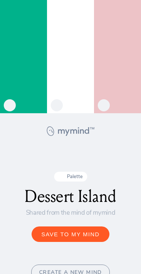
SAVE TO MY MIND (70, 234)
